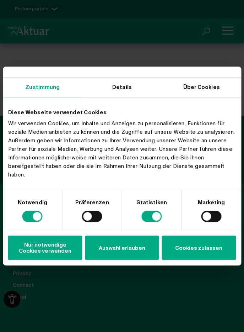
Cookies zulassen (198, 248)
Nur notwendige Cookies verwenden (45, 248)
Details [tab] (122, 87)
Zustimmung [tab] (42, 87)
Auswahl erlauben (122, 248)
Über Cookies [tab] (201, 87)
